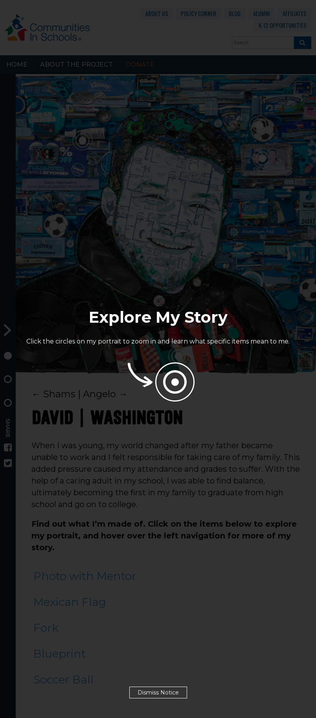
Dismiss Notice (158, 692)
